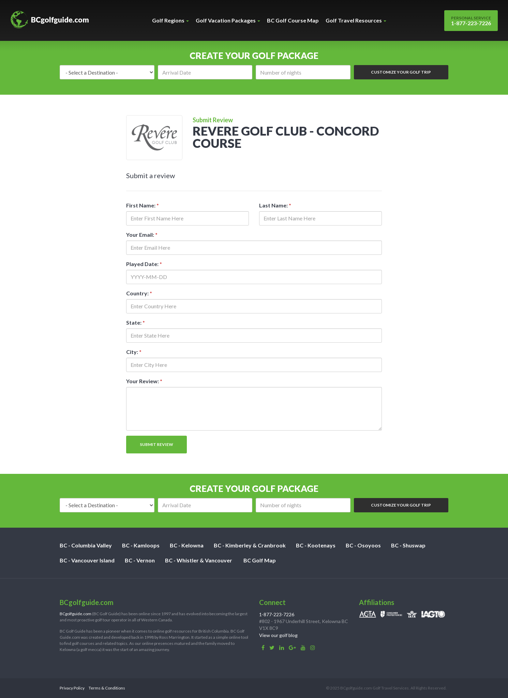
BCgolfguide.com (75, 613)
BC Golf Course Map (293, 20)
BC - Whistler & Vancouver (198, 560)
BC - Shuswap (408, 545)
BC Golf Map (259, 560)
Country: (139, 293)
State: (135, 322)
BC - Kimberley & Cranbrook (250, 545)
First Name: (142, 205)
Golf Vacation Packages (228, 20)
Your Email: (142, 234)
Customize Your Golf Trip (401, 72)
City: (133, 351)
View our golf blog (278, 635)
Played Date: (144, 264)
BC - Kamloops (141, 545)
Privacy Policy (72, 688)
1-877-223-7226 (471, 20)
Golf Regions (170, 20)
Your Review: (144, 381)
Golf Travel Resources (356, 20)
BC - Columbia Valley (86, 545)
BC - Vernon (140, 560)
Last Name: (275, 205)
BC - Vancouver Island (87, 560)
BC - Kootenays (315, 545)
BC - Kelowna (187, 545)
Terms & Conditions (107, 688)
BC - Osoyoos (363, 545)
